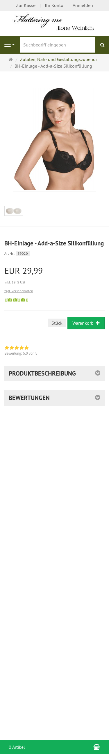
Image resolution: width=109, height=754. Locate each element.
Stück (56, 323)
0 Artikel (17, 747)
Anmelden (83, 5)
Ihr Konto (54, 5)
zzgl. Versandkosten (18, 291)
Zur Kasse (25, 5)
